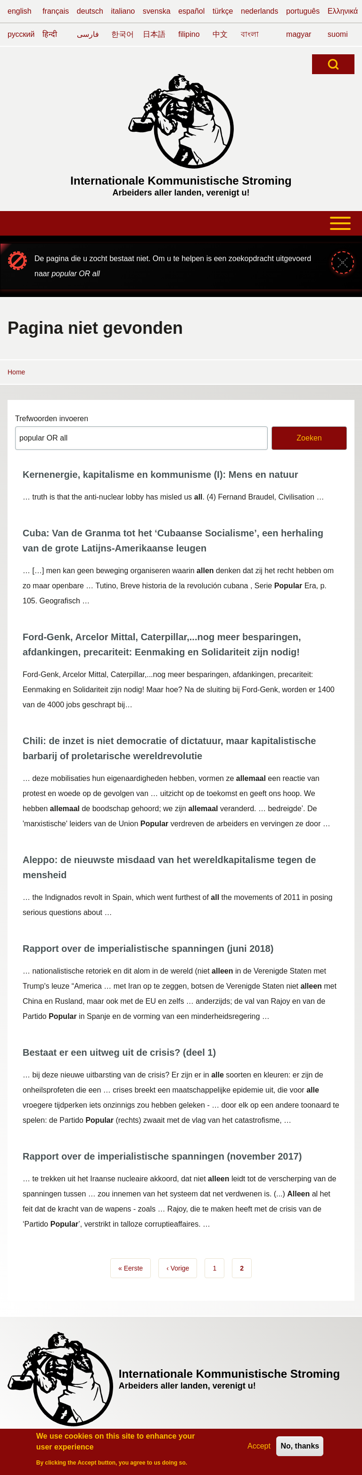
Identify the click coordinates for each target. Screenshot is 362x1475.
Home (16, 372)
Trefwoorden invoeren (51, 419)
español (191, 11)
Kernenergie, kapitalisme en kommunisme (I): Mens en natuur (160, 474)
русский (21, 34)
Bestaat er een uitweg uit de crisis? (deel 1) (119, 1052)
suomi (338, 34)
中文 (220, 34)
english (20, 11)
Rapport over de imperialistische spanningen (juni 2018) (148, 948)
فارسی (88, 34)
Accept (259, 1448)
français (55, 11)
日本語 (154, 34)
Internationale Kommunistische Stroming (180, 180)
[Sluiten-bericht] (342, 262)
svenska (157, 11)
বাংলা (250, 34)
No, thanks (299, 1448)
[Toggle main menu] (181, 223)
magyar (298, 34)
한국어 (122, 34)
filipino (188, 34)
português (303, 11)
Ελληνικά (343, 11)
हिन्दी (49, 34)
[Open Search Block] (333, 64)
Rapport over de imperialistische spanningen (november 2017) (162, 1156)
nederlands (259, 11)
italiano (123, 11)
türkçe (223, 11)
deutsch (90, 11)
